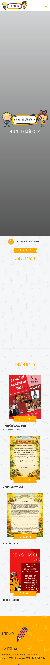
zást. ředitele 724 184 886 (25, 654)
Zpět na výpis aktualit (28, 241)
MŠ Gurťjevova (9, 649)
